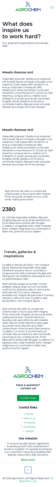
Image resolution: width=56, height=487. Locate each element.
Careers (29, 431)
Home (29, 414)
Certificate (29, 427)
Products (29, 422)
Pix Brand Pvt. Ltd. (36, 480)
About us (29, 418)
